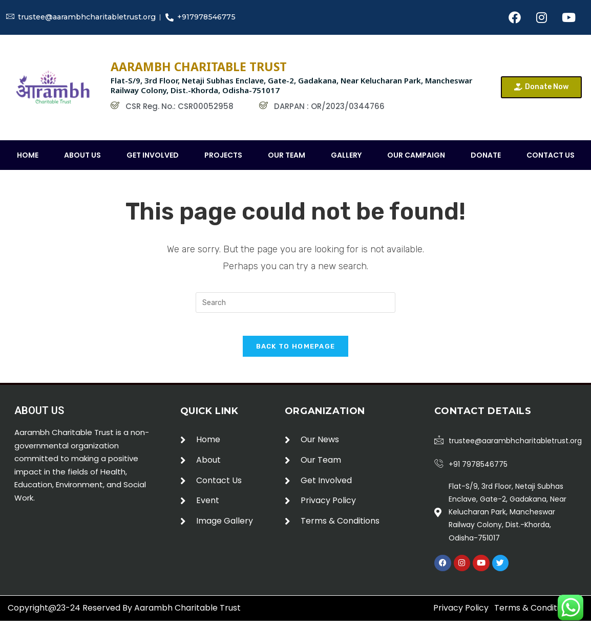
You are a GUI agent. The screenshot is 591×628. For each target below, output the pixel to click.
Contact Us (550, 155)
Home (27, 155)
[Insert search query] (295, 302)
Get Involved (152, 155)
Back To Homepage (295, 354)
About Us (82, 155)
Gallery (346, 155)
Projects (223, 155)
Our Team (286, 155)
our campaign (416, 155)
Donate (486, 155)
